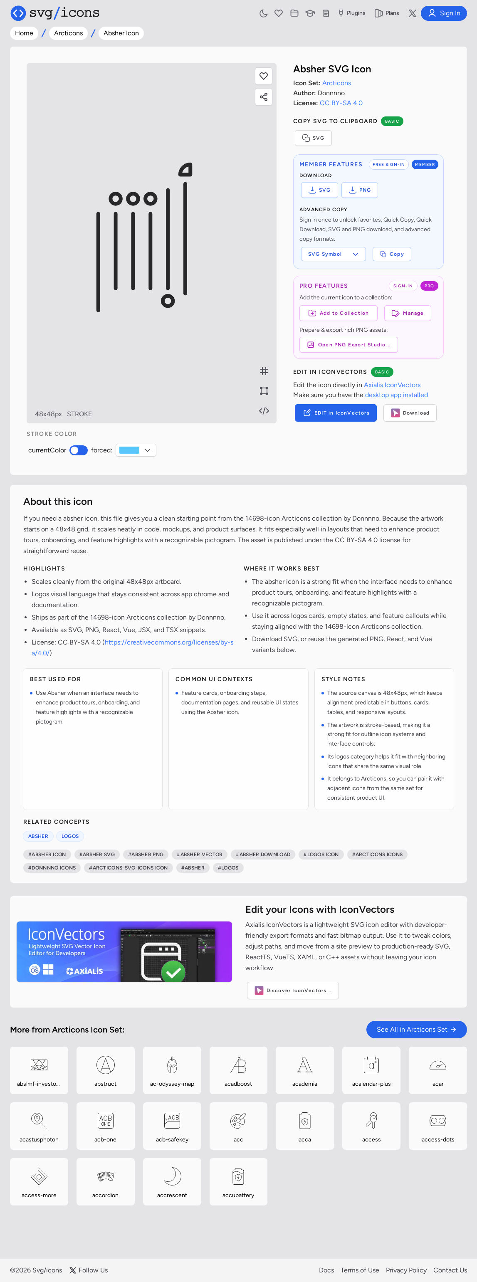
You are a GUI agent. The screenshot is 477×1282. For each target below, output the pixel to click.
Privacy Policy (406, 1270)
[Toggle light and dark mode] (263, 13)
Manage (407, 313)
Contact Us (450, 1270)
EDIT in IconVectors (336, 413)
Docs (326, 1270)
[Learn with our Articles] (310, 13)
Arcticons (68, 33)
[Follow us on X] (412, 13)
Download (410, 413)
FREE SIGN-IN (389, 164)
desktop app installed (396, 395)
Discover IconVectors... (293, 990)
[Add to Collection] (338, 313)
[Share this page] (263, 97)
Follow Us (88, 1270)
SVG (313, 138)
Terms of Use (360, 1270)
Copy (392, 254)
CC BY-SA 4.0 (341, 103)
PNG (359, 190)
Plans (386, 13)
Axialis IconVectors (392, 385)
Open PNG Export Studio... (348, 345)
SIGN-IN (403, 286)
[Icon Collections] (294, 13)
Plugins (351, 13)
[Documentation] (326, 13)
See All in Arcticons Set (417, 1029)
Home (24, 33)
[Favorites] (278, 13)
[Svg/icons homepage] (55, 13)
